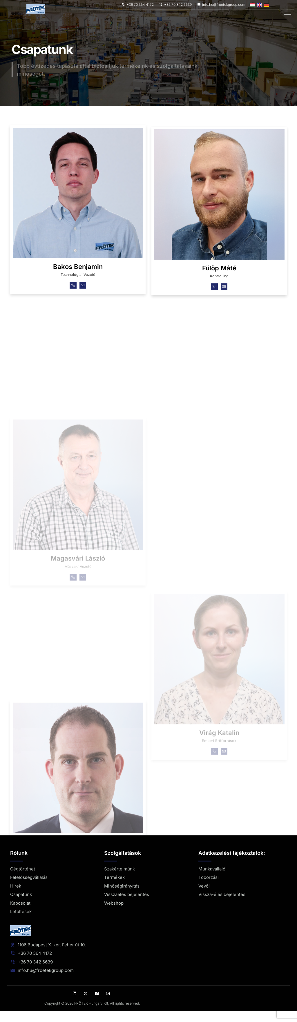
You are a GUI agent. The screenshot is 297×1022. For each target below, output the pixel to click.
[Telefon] (72, 294)
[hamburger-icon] (287, 14)
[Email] (83, 294)
